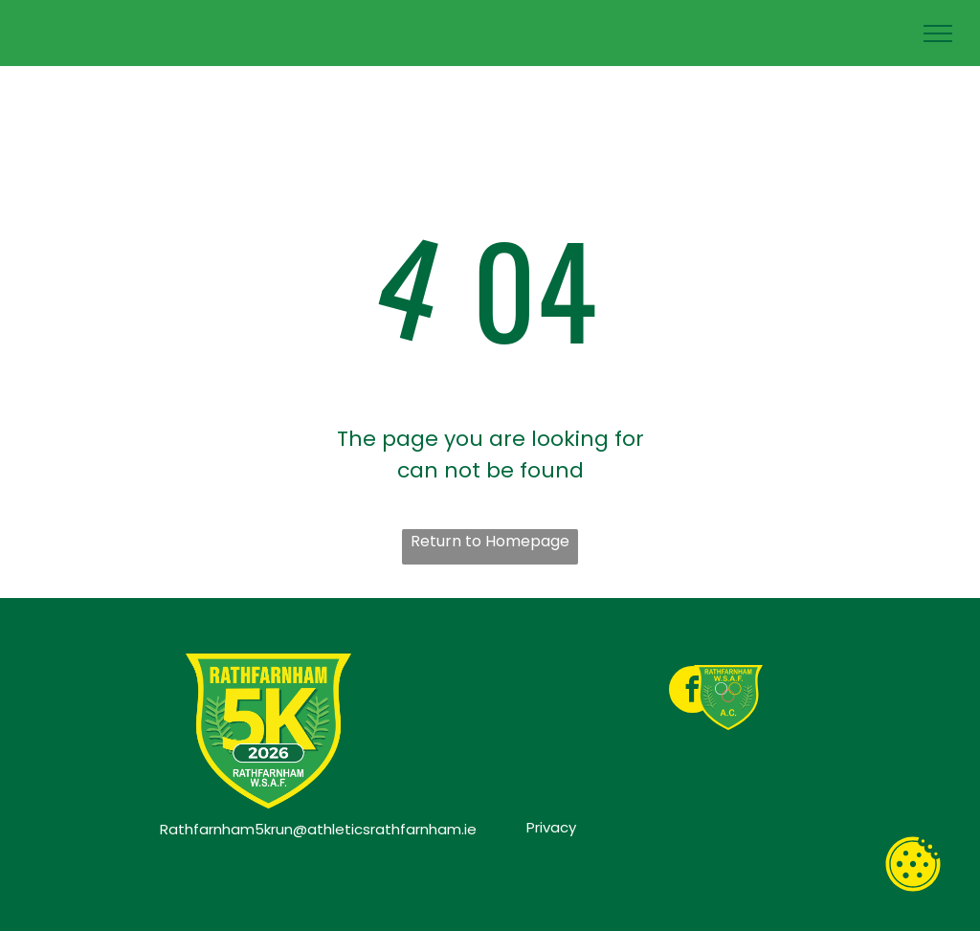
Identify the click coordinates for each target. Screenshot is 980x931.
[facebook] (692, 692)
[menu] (938, 33)
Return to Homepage (490, 541)
